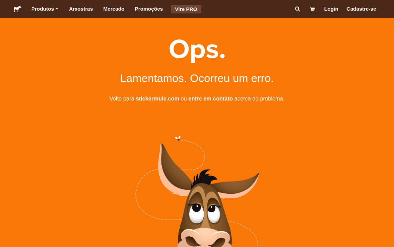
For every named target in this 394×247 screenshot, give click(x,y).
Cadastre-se (361, 9)
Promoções (149, 9)
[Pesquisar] (297, 9)
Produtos (45, 9)
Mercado (114, 9)
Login (331, 9)
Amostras (81, 9)
